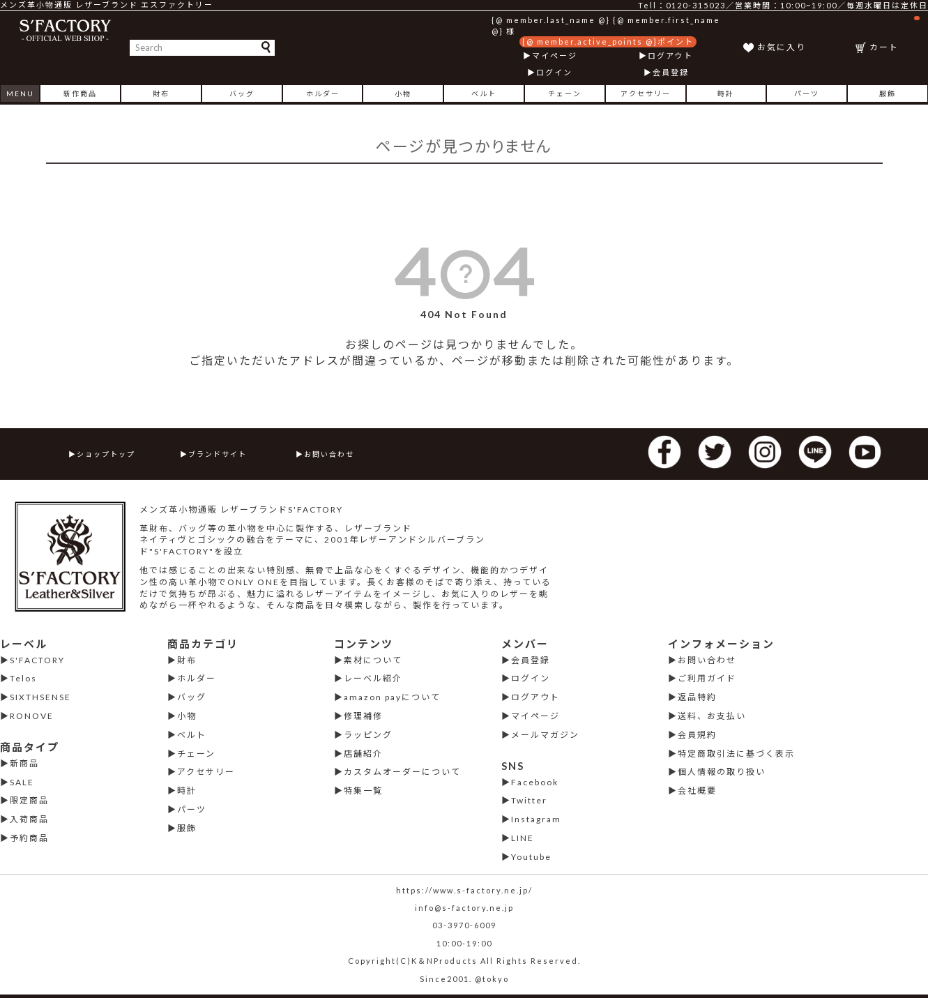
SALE (22, 782)
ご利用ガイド (707, 678)
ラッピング (368, 734)
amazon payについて (392, 697)
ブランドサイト (217, 454)
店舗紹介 (363, 753)
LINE (522, 838)
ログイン (554, 72)
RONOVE (32, 716)
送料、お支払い (712, 716)
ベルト (483, 93)
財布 (161, 93)
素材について (373, 660)
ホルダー (323, 93)
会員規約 (697, 734)
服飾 (887, 93)
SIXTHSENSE (40, 697)
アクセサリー (646, 93)
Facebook (534, 782)
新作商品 (80, 93)
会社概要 (697, 790)
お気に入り (781, 47)
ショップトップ (106, 454)
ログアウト (670, 55)
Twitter (529, 800)
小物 (403, 93)
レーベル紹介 (373, 678)
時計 (725, 93)
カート (894, 34)
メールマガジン (545, 734)
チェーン (564, 93)
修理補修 (363, 716)
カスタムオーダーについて (402, 771)
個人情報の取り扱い (722, 771)
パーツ (806, 93)
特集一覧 (363, 790)
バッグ (241, 93)
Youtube (531, 857)
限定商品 (29, 800)
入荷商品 (29, 819)
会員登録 (671, 72)
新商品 (24, 763)
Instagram (536, 819)
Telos (23, 678)
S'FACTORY (37, 660)
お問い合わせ (329, 454)
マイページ (554, 55)
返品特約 (697, 697)
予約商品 (29, 838)
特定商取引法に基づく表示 (736, 753)
